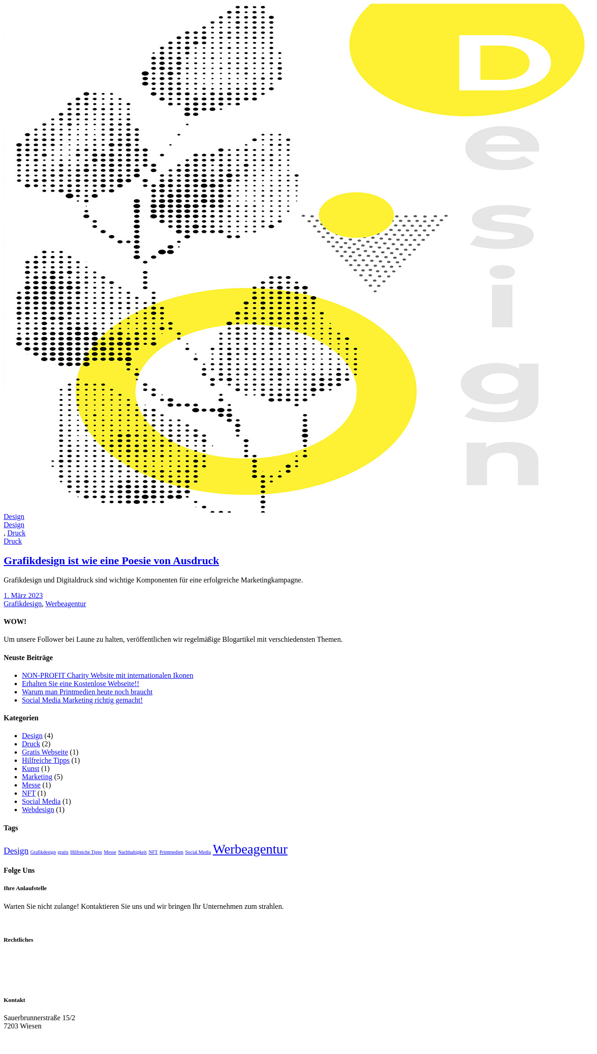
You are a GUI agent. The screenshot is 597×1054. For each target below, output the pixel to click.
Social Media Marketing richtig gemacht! (82, 700)
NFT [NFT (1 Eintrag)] (152, 852)
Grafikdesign (23, 604)
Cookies (15, 982)
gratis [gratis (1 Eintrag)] (63, 852)
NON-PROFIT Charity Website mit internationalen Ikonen (107, 675)
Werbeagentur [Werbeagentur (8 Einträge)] (250, 849)
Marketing (37, 777)
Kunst (30, 768)
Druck (31, 744)
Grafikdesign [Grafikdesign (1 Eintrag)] (43, 852)
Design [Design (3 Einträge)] (16, 850)
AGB (11, 974)
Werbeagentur (65, 604)
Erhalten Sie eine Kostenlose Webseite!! (80, 683)
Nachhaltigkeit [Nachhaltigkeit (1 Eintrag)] (132, 852)
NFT (29, 793)
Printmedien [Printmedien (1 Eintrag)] (171, 852)
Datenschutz (22, 966)
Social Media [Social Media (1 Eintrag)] (198, 852)
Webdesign (38, 809)
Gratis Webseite (45, 752)
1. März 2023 (23, 595)
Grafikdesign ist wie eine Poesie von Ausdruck (111, 560)
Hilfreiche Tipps (45, 760)
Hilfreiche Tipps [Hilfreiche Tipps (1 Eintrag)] (86, 852)
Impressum (20, 957)
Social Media (41, 801)
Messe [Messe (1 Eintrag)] (110, 852)
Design (32, 735)
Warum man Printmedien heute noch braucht (87, 692)
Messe (31, 785)
